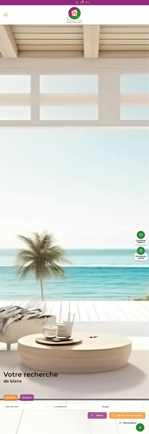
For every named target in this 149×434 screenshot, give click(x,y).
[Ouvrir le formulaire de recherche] (97, 418)
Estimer (27, 400)
